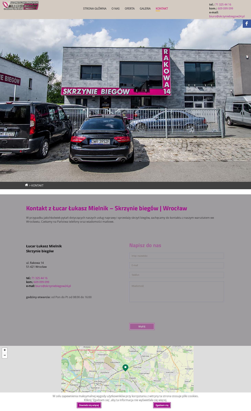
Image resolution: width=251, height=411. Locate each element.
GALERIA (145, 8)
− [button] (5, 355)
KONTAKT (162, 8)
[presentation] (169, 296)
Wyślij (164, 301)
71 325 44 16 (223, 4)
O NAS (115, 8)
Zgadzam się (162, 405)
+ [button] (5, 350)
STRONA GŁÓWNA (94, 8)
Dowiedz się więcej (89, 405)
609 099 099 (225, 8)
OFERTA (130, 8)
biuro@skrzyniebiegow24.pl (227, 16)
